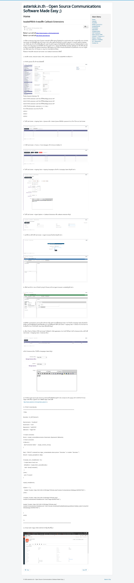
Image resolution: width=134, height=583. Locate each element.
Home (93, 19)
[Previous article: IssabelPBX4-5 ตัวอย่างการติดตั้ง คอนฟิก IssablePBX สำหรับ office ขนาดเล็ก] (27, 570)
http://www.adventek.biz (43, 35)
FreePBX (94, 23)
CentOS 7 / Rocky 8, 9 (98, 36)
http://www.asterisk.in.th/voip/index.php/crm (35, 402)
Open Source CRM (97, 34)
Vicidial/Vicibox (96, 31)
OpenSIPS (95, 29)
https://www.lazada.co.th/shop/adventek (47, 33)
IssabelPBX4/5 (96, 26)
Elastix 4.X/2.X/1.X (97, 24)
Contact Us (95, 43)
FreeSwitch (95, 28)
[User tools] (85, 26)
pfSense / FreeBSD (97, 39)
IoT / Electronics (96, 41)
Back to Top (107, 579)
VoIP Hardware (96, 33)
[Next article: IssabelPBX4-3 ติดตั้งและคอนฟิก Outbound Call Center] (84, 570)
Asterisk (94, 21)
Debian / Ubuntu (96, 38)
